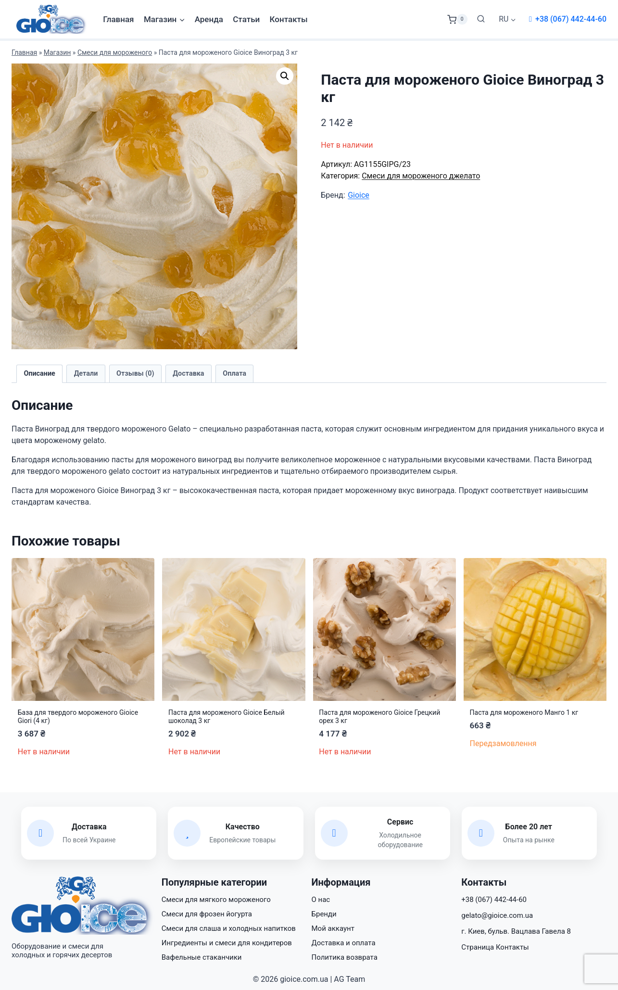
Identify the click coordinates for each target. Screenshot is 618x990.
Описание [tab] (39, 373)
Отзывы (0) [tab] (135, 373)
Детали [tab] (86, 373)
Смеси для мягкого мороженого (216, 899)
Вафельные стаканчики (202, 957)
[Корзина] (457, 19)
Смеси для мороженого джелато (421, 175)
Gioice (358, 195)
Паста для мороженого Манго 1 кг (524, 712)
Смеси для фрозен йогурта (207, 914)
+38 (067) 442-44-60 (570, 19)
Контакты (289, 19)
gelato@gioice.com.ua (497, 915)
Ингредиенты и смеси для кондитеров (227, 943)
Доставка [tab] (188, 373)
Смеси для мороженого (114, 52)
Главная (118, 19)
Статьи (246, 19)
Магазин (57, 52)
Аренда (209, 19)
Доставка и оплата (344, 943)
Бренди (324, 914)
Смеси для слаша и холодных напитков (229, 928)
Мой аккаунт (333, 928)
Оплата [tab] (234, 373)
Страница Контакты (495, 947)
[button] (284, 76)
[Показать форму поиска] (481, 19)
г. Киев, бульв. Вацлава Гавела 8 (516, 931)
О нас (321, 899)
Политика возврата (345, 957)
